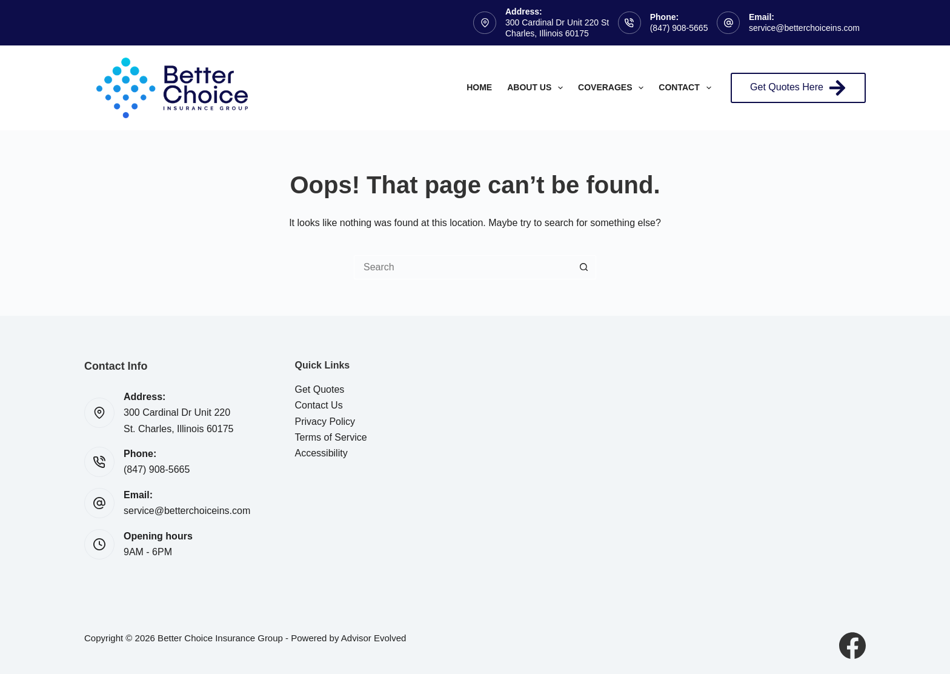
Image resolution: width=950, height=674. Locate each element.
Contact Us (319, 405)
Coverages (613, 88)
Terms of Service (331, 437)
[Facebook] (852, 645)
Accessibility (321, 453)
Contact (687, 88)
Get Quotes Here (798, 88)
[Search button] (584, 267)
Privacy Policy (325, 421)
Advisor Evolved (374, 638)
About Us (537, 88)
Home (479, 87)
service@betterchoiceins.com (804, 28)
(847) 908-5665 (679, 28)
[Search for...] (463, 267)
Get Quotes (320, 389)
